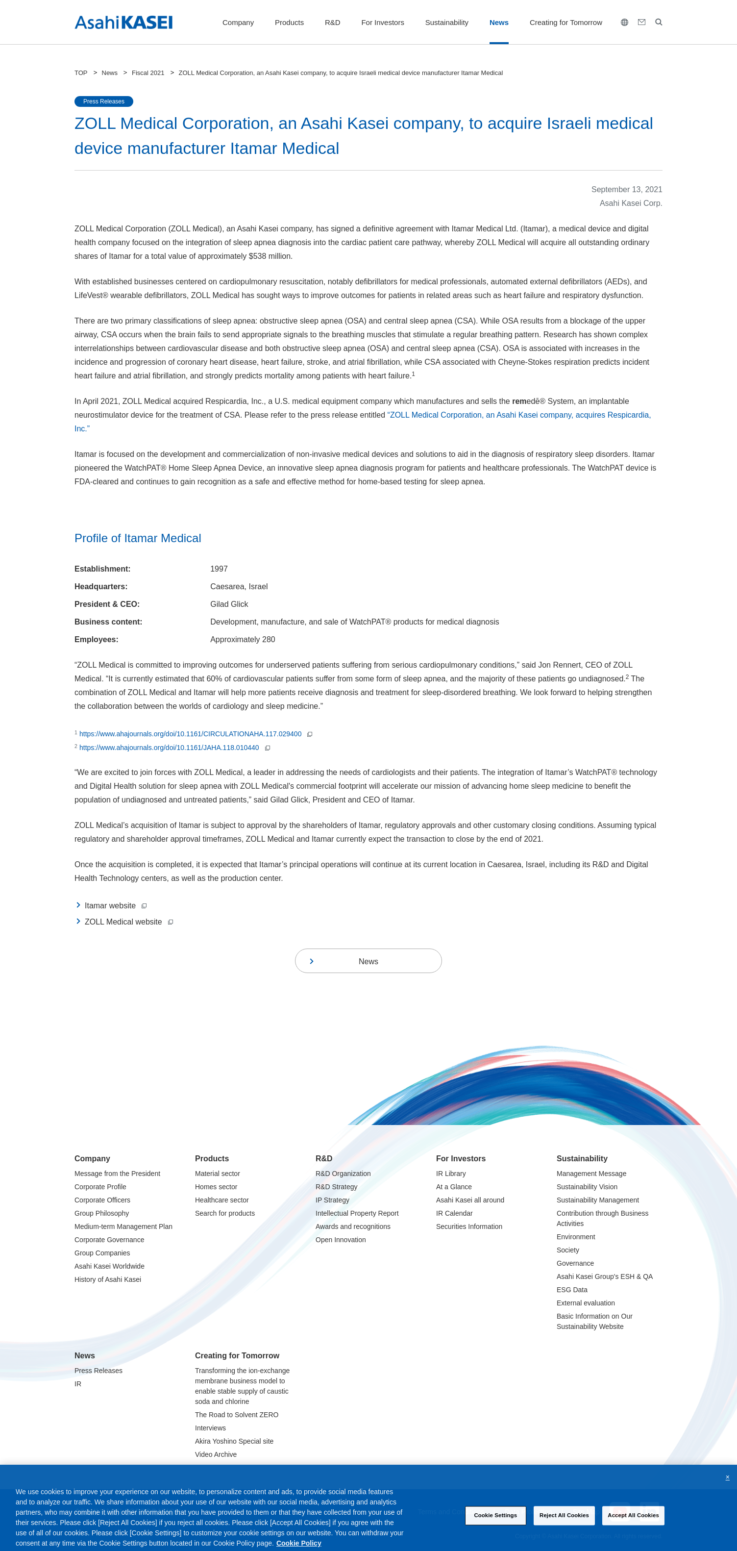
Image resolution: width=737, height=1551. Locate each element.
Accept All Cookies (633, 1523)
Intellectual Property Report (357, 1213)
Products (289, 22)
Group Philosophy (101, 1213)
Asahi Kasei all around (470, 1200)
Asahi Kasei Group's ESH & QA (605, 1276)
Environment (576, 1237)
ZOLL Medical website (129, 922)
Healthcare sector (222, 1200)
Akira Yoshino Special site (234, 1441)
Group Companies (102, 1253)
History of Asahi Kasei (107, 1279)
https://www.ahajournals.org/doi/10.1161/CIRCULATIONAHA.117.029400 (195, 734)
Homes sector (216, 1187)
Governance (575, 1263)
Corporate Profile (100, 1187)
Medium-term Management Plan (123, 1226)
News (499, 22)
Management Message (591, 1173)
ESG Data (572, 1290)
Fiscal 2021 (148, 72)
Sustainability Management (598, 1200)
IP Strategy (332, 1200)
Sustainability (446, 22)
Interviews (210, 1428)
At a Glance (454, 1187)
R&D (333, 22)
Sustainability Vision (587, 1187)
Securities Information (469, 1226)
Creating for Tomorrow (566, 22)
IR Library (451, 1173)
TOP (81, 72)
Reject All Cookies (564, 1523)
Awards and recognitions (353, 1226)
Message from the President (117, 1173)
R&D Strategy (337, 1187)
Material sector (217, 1173)
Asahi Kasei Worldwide (109, 1266)
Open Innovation (341, 1240)
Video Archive (216, 1454)
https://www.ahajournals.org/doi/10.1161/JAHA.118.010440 (174, 747)
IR (77, 1384)
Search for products (225, 1213)
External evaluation (586, 1303)
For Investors (382, 22)
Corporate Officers (102, 1200)
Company (238, 22)
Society (568, 1250)
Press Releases (98, 1371)
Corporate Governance (109, 1240)
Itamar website (116, 905)
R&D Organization (343, 1173)
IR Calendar (454, 1213)
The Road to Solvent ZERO (236, 1415)
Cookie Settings (495, 1523)
